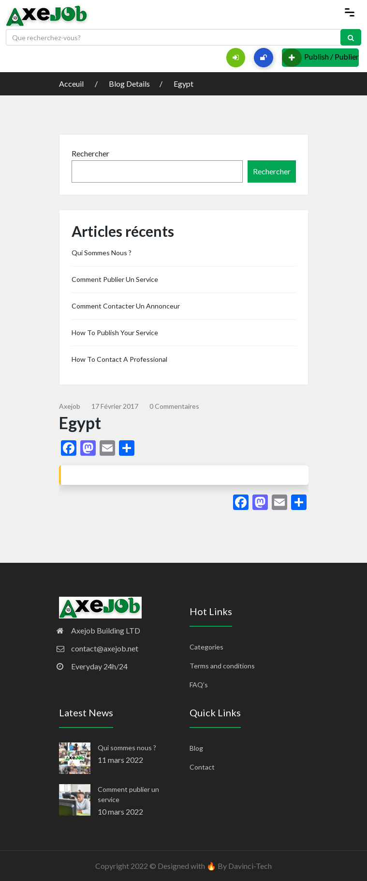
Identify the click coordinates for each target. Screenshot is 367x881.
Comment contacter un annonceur (126, 306)
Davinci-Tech (250, 865)
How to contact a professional (119, 359)
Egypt (183, 83)
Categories (206, 647)
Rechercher (90, 153)
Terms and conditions (222, 666)
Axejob (69, 406)
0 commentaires (174, 406)
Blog (196, 748)
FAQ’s (199, 684)
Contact (202, 767)
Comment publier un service (115, 279)
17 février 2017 (114, 406)
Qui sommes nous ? (102, 252)
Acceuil (72, 83)
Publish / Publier (320, 57)
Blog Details (129, 83)
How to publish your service (115, 332)
